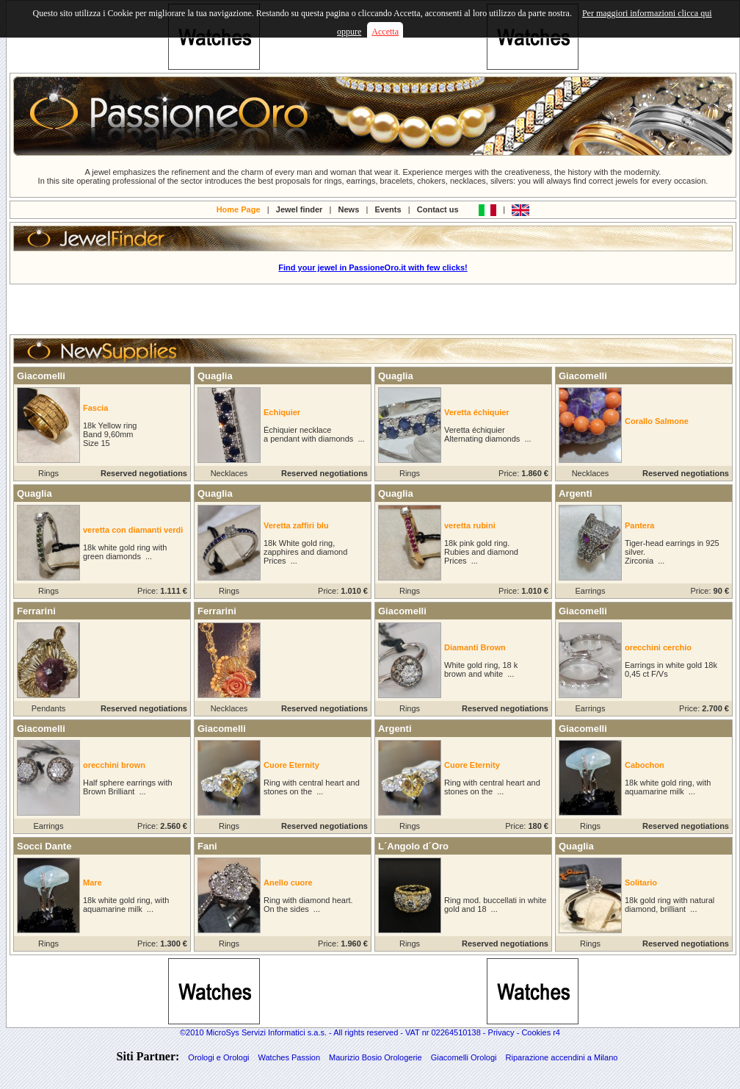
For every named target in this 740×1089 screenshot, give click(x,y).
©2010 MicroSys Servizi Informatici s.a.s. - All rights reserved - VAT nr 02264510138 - (334, 1032)
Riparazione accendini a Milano (562, 1057)
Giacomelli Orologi (464, 1057)
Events (388, 208)
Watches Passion (289, 1057)
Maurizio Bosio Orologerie (375, 1057)
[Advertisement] (373, 309)
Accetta (385, 31)
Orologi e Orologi (218, 1057)
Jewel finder (299, 208)
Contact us (438, 208)
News (349, 208)
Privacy (501, 1032)
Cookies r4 (540, 1032)
